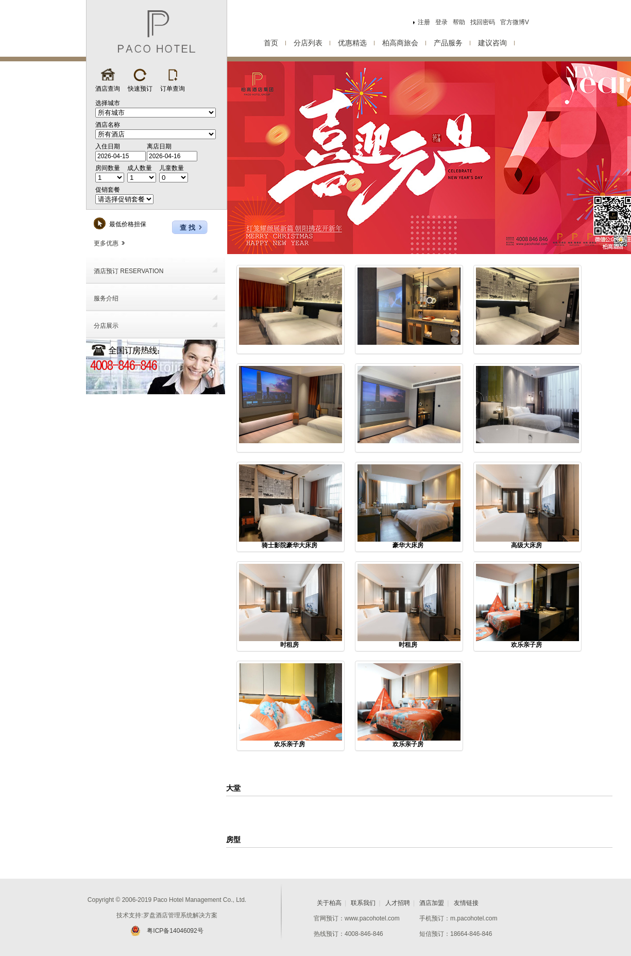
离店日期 (159, 146)
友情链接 (466, 903)
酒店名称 (107, 124)
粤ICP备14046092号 (166, 930)
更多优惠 (109, 243)
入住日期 (107, 146)
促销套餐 (107, 189)
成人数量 (139, 168)
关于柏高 (329, 903)
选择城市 (107, 103)
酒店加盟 (431, 903)
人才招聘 (397, 903)
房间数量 (107, 168)
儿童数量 (171, 168)
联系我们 (363, 903)
